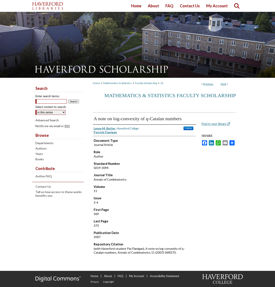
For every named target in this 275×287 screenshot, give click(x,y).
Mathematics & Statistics (117, 83)
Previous (208, 84)
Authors (41, 148)
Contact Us (43, 186)
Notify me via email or (52, 126)
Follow (188, 128)
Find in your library (216, 124)
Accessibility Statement (164, 276)
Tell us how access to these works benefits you (58, 193)
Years (39, 154)
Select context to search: (50, 107)
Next (223, 84)
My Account (136, 276)
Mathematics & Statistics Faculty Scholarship (170, 95)
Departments (44, 143)
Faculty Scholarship (146, 83)
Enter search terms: (47, 96)
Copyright (108, 281)
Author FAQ (43, 176)
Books (39, 159)
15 (161, 83)
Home (96, 83)
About (108, 276)
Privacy (95, 281)
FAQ (120, 276)
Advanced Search (47, 120)
